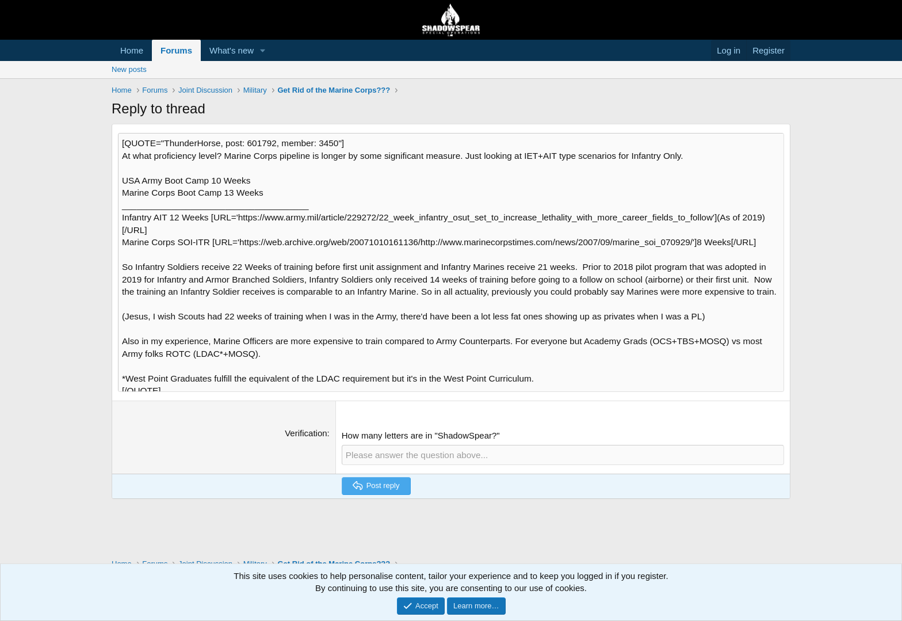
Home (131, 50)
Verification (306, 424)
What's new (231, 50)
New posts (129, 69)
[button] (263, 50)
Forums (176, 50)
